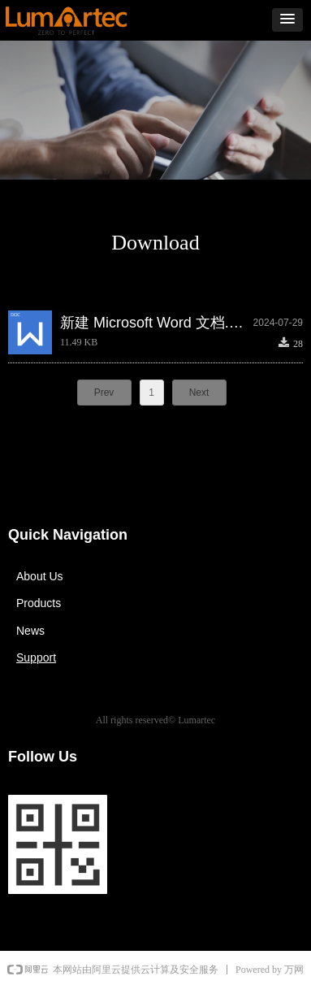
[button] (287, 20)
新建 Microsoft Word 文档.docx (156, 323)
